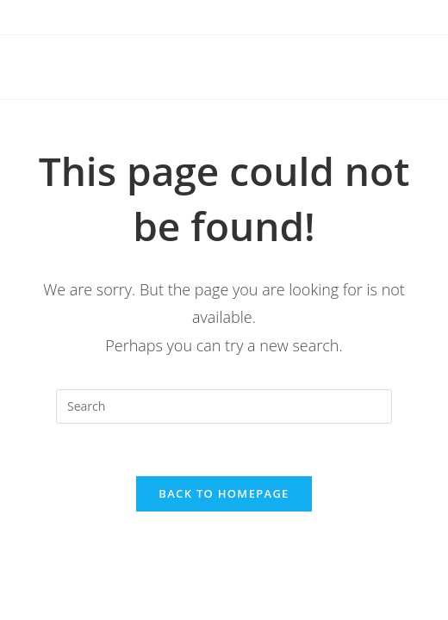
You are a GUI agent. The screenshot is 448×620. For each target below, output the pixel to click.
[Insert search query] (224, 406)
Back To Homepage (224, 493)
